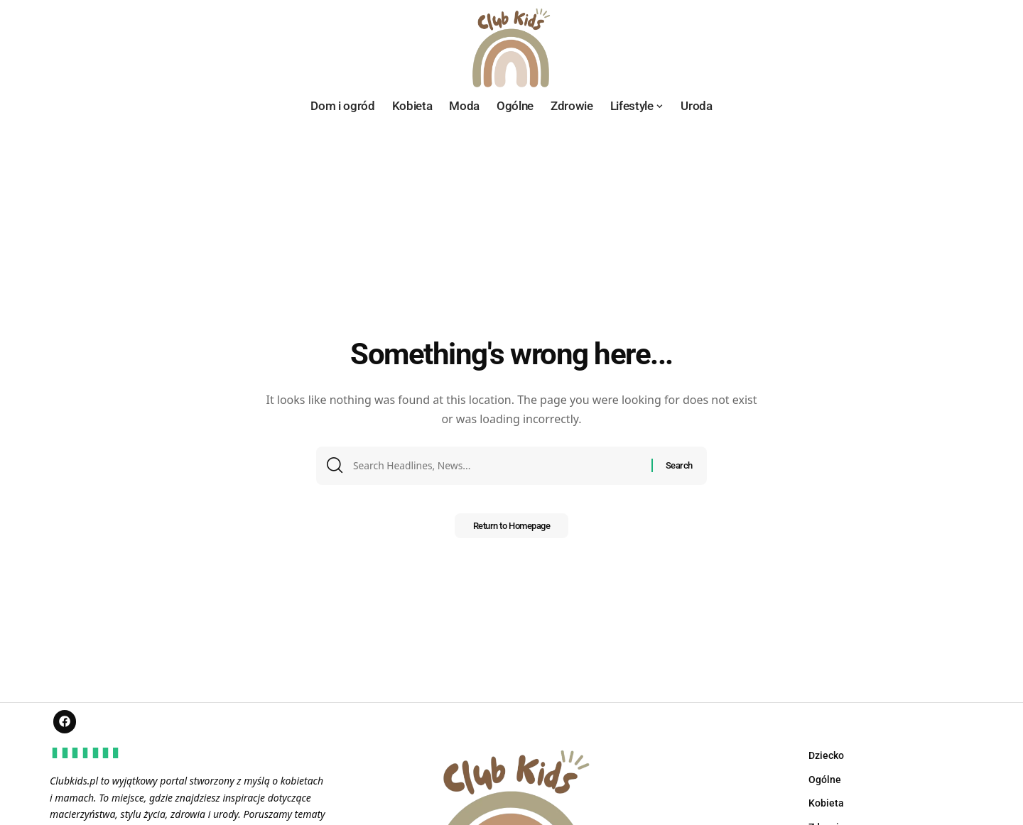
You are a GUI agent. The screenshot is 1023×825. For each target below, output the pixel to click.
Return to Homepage (511, 530)
